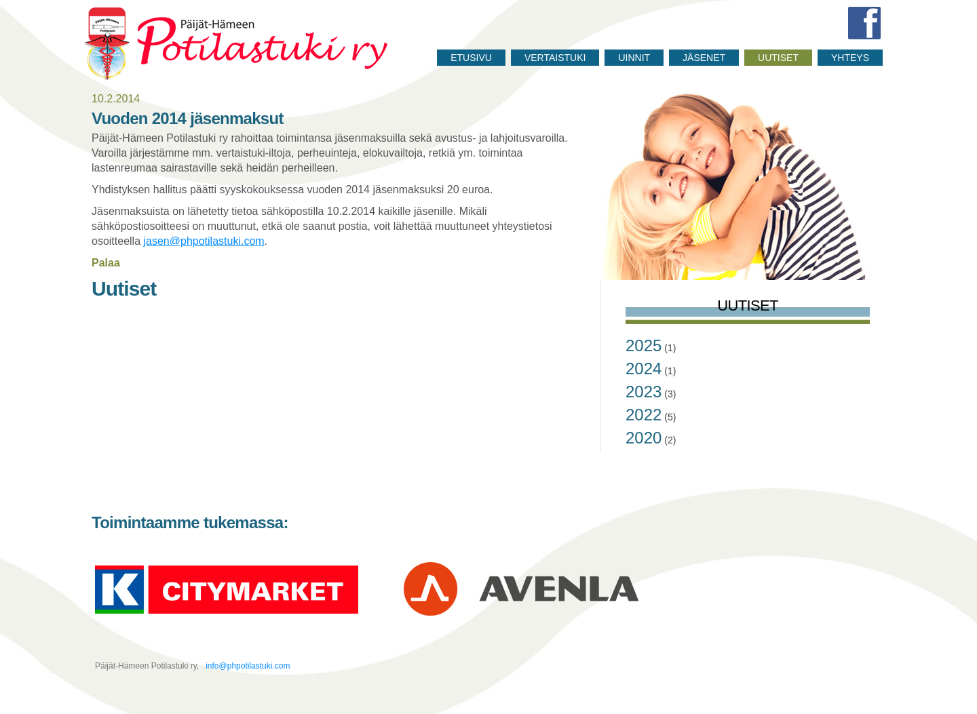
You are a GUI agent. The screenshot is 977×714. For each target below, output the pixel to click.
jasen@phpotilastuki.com (204, 241)
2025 (644, 345)
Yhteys (850, 57)
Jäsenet (704, 57)
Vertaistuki (555, 57)
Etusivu (471, 57)
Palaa (106, 263)
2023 (644, 391)
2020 (644, 438)
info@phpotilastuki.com (247, 666)
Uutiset (778, 57)
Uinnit (634, 57)
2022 (644, 414)
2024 (644, 368)
